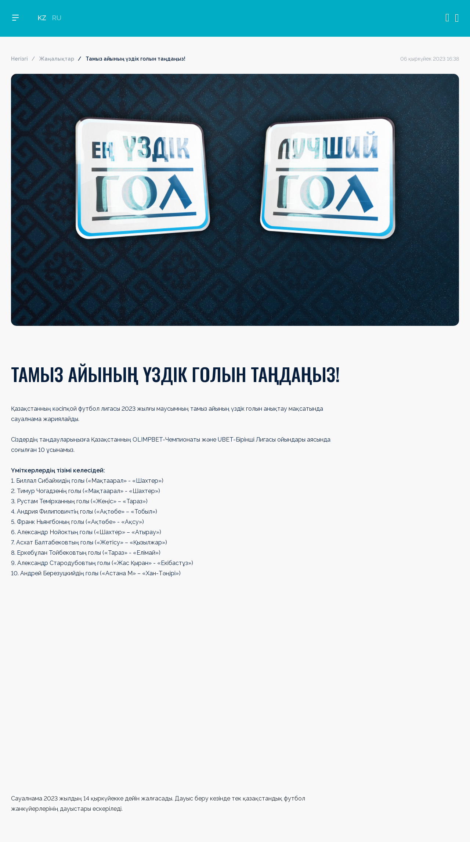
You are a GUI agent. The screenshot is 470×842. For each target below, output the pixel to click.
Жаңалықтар (56, 59)
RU (56, 18)
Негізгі (19, 59)
